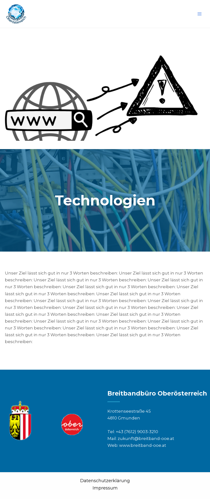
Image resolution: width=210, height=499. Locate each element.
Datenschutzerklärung (105, 480)
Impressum (105, 488)
